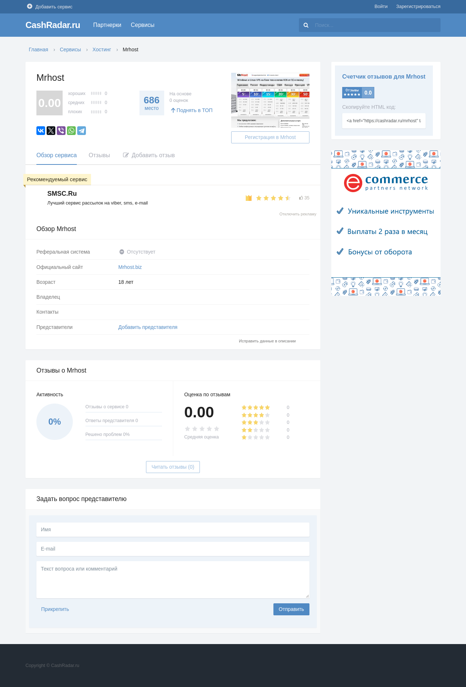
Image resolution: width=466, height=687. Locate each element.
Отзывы (99, 155)
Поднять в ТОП (191, 110)
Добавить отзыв (148, 155)
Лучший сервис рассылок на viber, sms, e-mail (97, 203)
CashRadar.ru (52, 25)
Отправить (291, 609)
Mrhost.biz (130, 267)
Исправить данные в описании (267, 341)
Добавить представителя (147, 327)
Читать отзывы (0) (172, 467)
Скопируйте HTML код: (369, 107)
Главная (38, 49)
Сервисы (142, 25)
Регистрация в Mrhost (270, 137)
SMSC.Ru (62, 193)
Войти (381, 6)
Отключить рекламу (297, 214)
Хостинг (101, 49)
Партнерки (107, 25)
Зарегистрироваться (418, 6)
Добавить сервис (48, 6)
